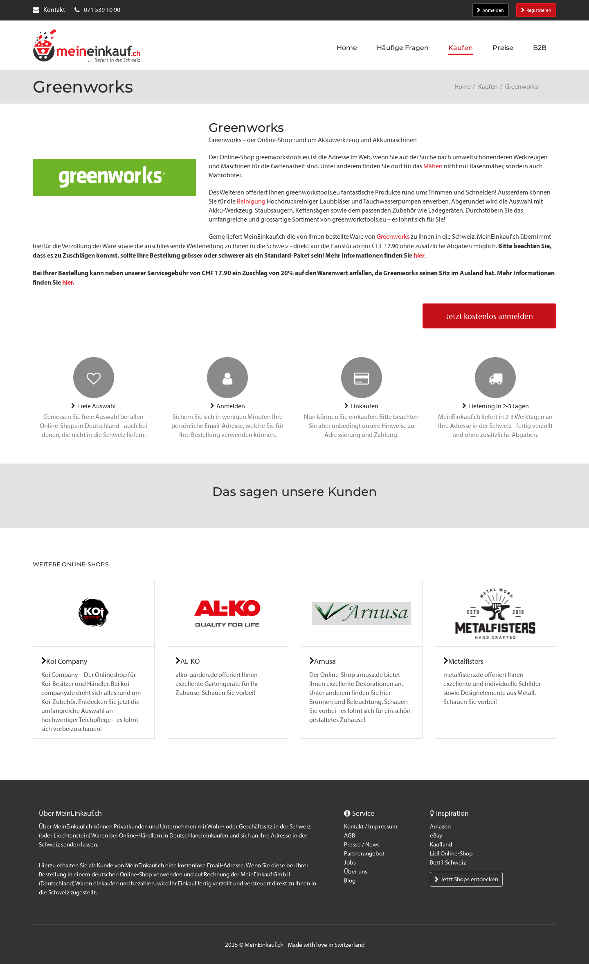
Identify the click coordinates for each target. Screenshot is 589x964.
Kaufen (488, 87)
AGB (349, 835)
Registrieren (536, 10)
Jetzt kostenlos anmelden (489, 316)
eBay (436, 835)
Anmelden (490, 10)
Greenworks (393, 236)
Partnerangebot (364, 853)
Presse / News (362, 844)
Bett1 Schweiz (448, 862)
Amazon (440, 826)
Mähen (433, 166)
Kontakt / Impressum (371, 826)
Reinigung (251, 201)
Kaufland (441, 844)
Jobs (350, 862)
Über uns (355, 871)
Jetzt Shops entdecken (466, 879)
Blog (349, 880)
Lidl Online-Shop (451, 853)
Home (462, 87)
